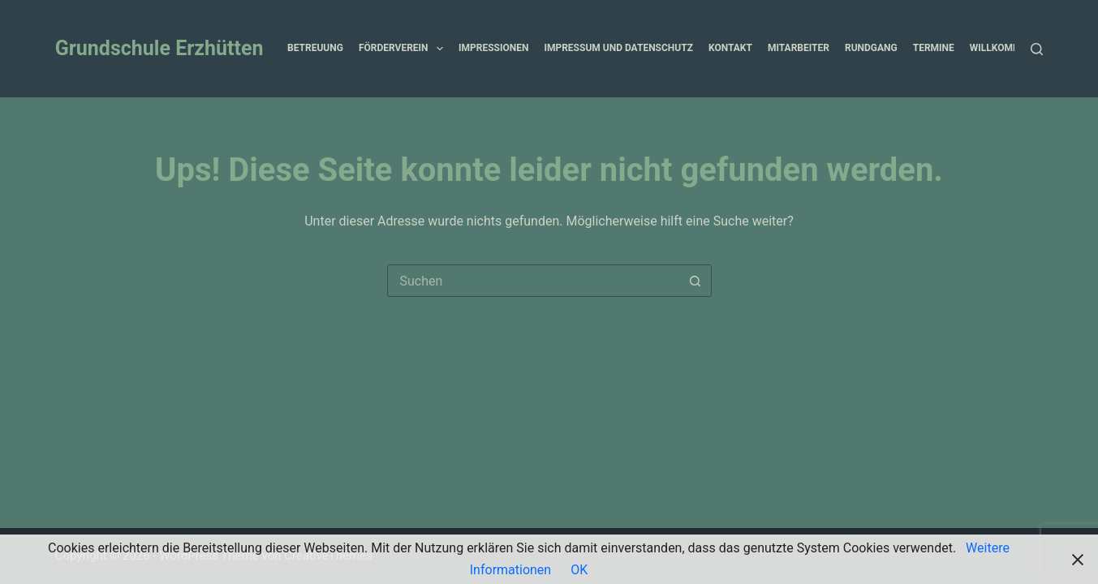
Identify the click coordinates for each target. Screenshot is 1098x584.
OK (579, 570)
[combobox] (534, 280)
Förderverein (404, 48)
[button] (440, 48)
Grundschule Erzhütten (159, 48)
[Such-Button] (695, 280)
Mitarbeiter (798, 48)
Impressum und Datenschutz (618, 48)
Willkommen (1012, 48)
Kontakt (730, 48)
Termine (933, 48)
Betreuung (315, 48)
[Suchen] (1037, 49)
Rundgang (871, 48)
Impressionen (493, 48)
